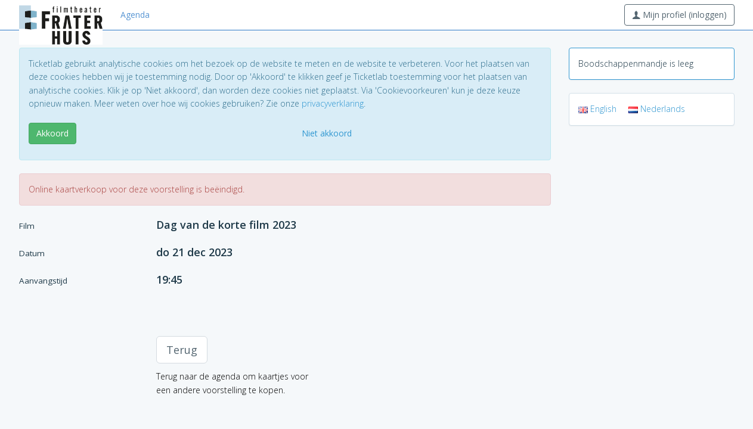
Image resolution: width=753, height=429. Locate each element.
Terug (181, 350)
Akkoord (52, 133)
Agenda (135, 14)
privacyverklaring (333, 103)
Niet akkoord (327, 133)
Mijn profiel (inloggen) (679, 14)
